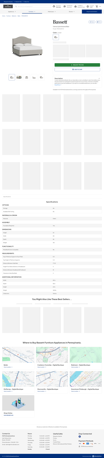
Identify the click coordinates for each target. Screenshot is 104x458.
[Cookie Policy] (56, 442)
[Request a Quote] (8, 2)
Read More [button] (58, 85)
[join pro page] (78, 6)
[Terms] (54, 440)
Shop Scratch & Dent (92, 11)
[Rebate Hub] (18, 2)
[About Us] (26, 2)
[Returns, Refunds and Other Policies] (62, 444)
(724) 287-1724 (14, 442)
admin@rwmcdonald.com (12, 444)
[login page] (89, 6)
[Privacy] (55, 438)
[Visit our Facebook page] (80, 436)
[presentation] (31, 6)
